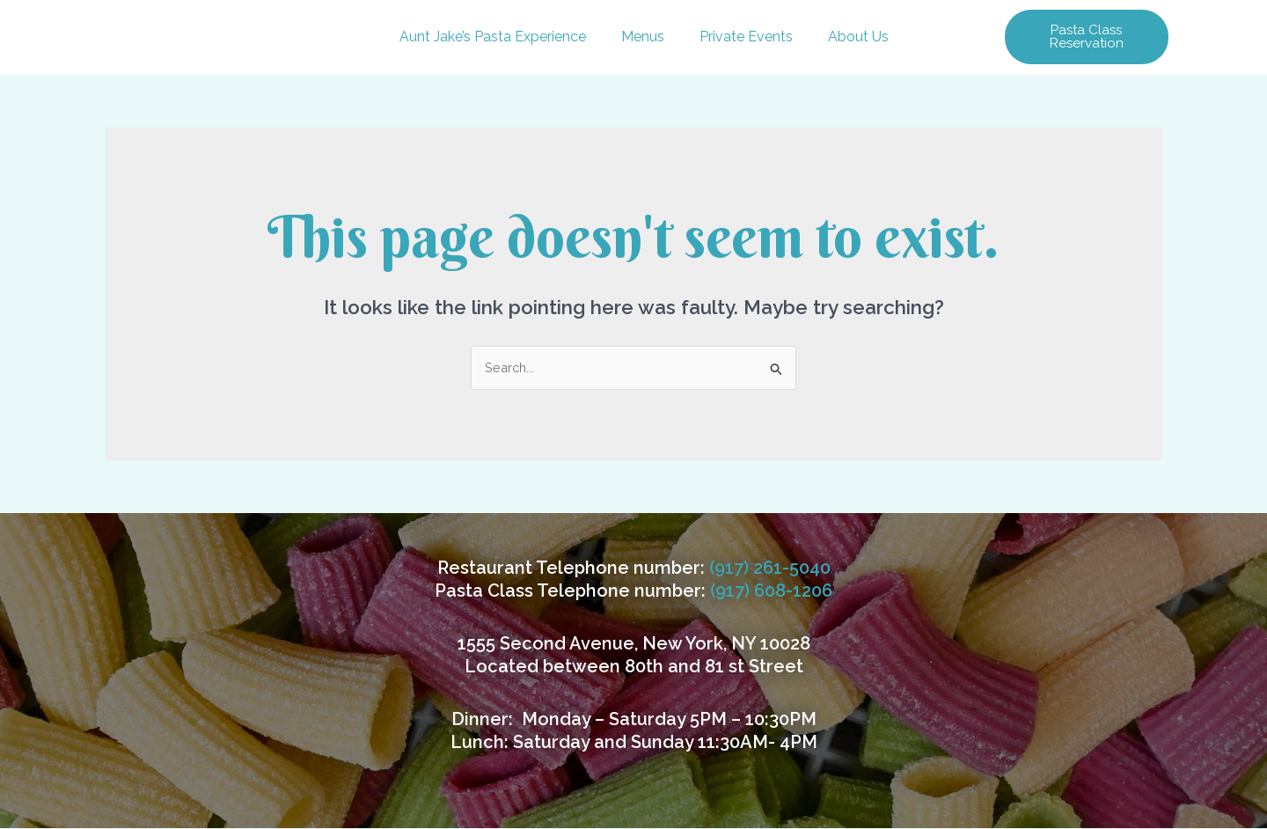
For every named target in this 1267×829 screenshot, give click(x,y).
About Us (858, 36)
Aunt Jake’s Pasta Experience (492, 36)
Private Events (746, 36)
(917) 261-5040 (770, 568)
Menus (642, 36)
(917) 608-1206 (771, 591)
